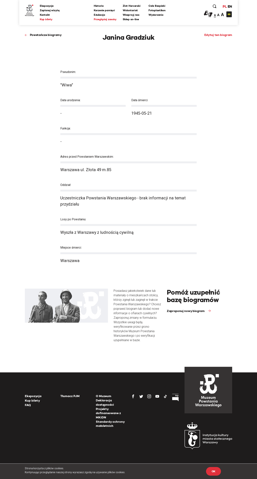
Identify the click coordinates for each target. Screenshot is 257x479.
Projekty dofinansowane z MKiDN (108, 413)
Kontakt (45, 14)
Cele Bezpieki (156, 5)
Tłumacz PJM (70, 396)
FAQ (28, 405)
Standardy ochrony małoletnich (110, 424)
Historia (99, 5)
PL (225, 6)
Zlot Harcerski (131, 5)
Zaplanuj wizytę (50, 10)
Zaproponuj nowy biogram (186, 311)
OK (213, 471)
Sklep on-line (131, 19)
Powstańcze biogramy (46, 35)
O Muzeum (103, 396)
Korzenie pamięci (104, 10)
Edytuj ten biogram (218, 35)
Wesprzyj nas (131, 14)
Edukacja (99, 14)
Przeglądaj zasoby (105, 19)
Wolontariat (130, 10)
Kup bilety (46, 19)
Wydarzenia (155, 14)
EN (230, 6)
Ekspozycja (47, 5)
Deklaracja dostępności (105, 402)
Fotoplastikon (156, 10)
